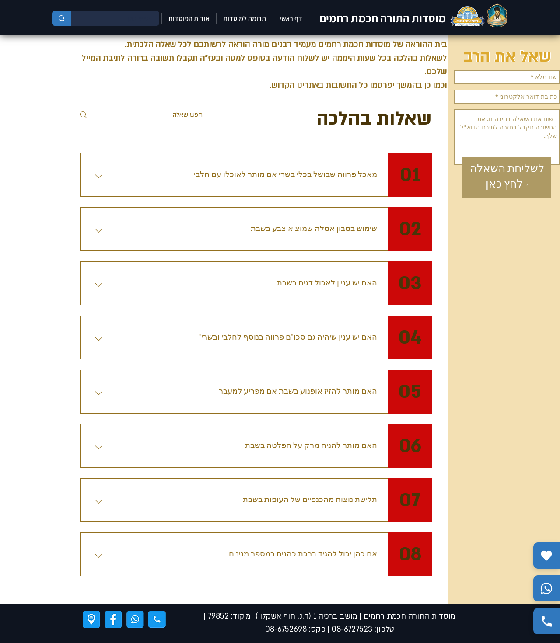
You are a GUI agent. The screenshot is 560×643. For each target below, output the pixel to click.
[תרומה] (546, 555)
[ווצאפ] (135, 619)
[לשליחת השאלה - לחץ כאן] (506, 177)
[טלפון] (157, 619)
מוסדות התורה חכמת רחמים (382, 17)
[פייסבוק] (113, 619)
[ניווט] (91, 619)
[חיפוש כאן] (122, 18)
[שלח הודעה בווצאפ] (546, 588)
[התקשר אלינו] (546, 621)
